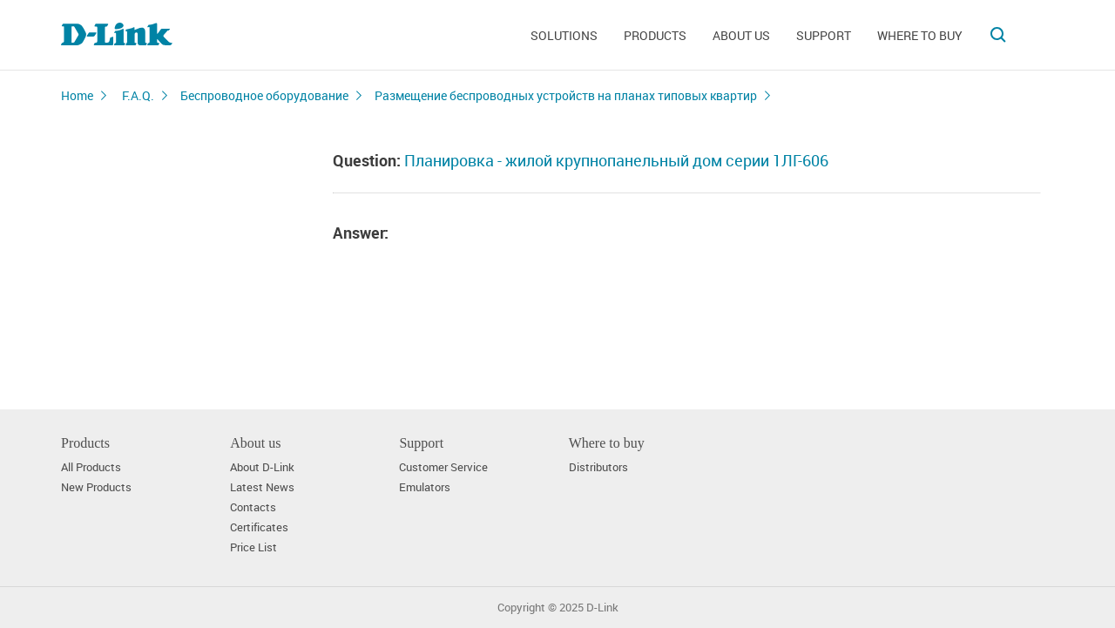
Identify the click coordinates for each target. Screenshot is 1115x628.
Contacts (253, 507)
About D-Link (262, 467)
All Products (91, 467)
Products (655, 35)
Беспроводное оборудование (264, 95)
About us (741, 35)
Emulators (424, 487)
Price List (253, 547)
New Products (96, 487)
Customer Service (443, 467)
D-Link (602, 607)
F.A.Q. (138, 95)
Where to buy (920, 35)
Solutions (564, 35)
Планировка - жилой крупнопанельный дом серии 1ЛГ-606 (616, 160)
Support (823, 35)
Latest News (262, 487)
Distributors (598, 467)
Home (77, 95)
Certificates (259, 527)
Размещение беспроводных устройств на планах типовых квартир (566, 95)
